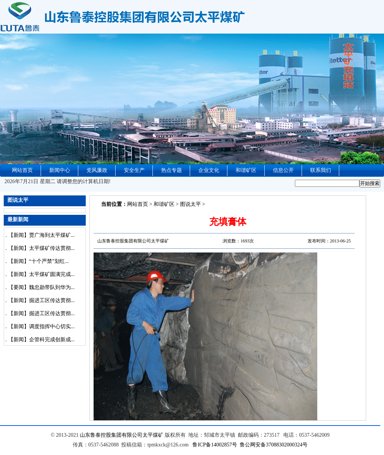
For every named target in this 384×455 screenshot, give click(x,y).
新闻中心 (59, 170)
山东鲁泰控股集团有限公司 (111, 435)
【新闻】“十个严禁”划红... (38, 261)
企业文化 (208, 170)
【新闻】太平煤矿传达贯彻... (41, 248)
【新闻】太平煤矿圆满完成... (41, 274)
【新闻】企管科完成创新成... (41, 339)
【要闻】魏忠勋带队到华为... (41, 287)
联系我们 (320, 170)
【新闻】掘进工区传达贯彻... (41, 300)
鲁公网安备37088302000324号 (274, 445)
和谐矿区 (246, 170)
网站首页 (22, 170)
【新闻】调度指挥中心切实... (41, 326)
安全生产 (134, 170)
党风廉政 (96, 170)
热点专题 (171, 170)
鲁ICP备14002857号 (214, 445)
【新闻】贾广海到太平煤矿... (41, 235)
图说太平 (190, 204)
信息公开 (283, 170)
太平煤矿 (152, 435)
